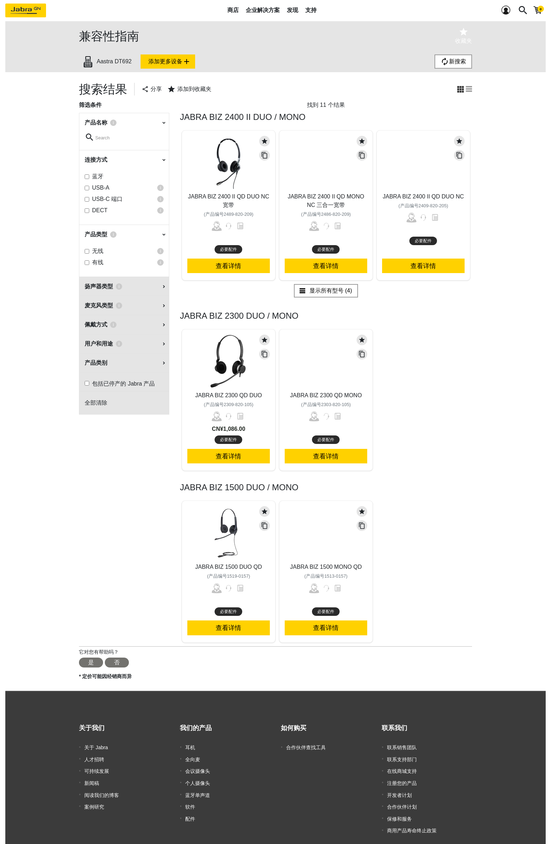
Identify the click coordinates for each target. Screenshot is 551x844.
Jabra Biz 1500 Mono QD (326, 567)
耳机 (190, 747)
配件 (190, 811)
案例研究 (94, 800)
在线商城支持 (402, 768)
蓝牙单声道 (197, 789)
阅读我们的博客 (101, 789)
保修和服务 (399, 811)
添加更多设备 (169, 61)
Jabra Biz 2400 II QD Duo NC (423, 196)
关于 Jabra (96, 747)
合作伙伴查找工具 (306, 747)
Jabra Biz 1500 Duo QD (228, 567)
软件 (190, 800)
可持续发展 (96, 768)
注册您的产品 (402, 779)
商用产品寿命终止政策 (412, 821)
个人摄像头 (197, 779)
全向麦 (192, 758)
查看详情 (228, 266)
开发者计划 (399, 789)
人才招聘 (94, 758)
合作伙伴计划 (402, 800)
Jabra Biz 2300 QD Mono (326, 395)
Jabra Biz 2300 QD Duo (228, 395)
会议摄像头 (197, 768)
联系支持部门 (402, 758)
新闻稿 (91, 779)
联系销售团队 (402, 747)
